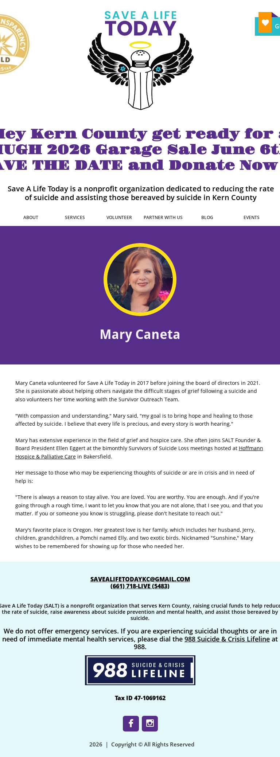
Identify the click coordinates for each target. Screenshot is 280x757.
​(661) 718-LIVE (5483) (140, 586)
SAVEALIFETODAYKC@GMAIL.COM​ (140, 579)
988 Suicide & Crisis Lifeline (227, 639)
